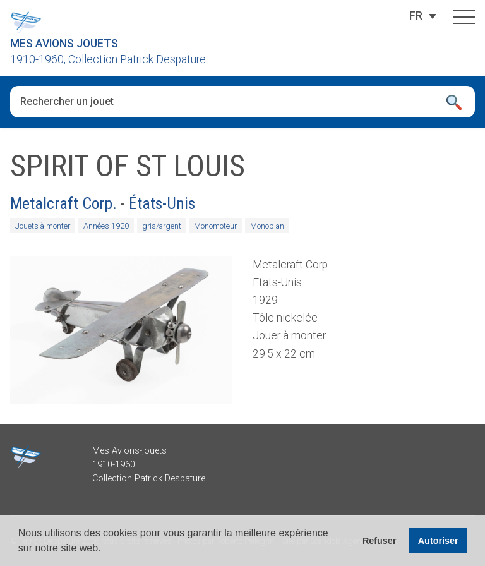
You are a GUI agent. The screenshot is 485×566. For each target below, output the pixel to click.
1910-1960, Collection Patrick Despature (108, 59)
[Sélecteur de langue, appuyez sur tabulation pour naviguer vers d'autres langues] (416, 15)
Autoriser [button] (438, 541)
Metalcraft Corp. (63, 203)
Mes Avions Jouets (64, 43)
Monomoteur (215, 226)
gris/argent (161, 226)
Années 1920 (106, 226)
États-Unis (162, 203)
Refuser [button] (379, 541)
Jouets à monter (42, 226)
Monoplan (267, 226)
